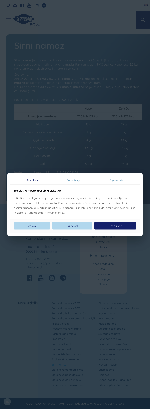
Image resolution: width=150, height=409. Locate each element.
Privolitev (32, 180)
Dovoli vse (115, 225)
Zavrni (32, 225)
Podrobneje (74, 180)
